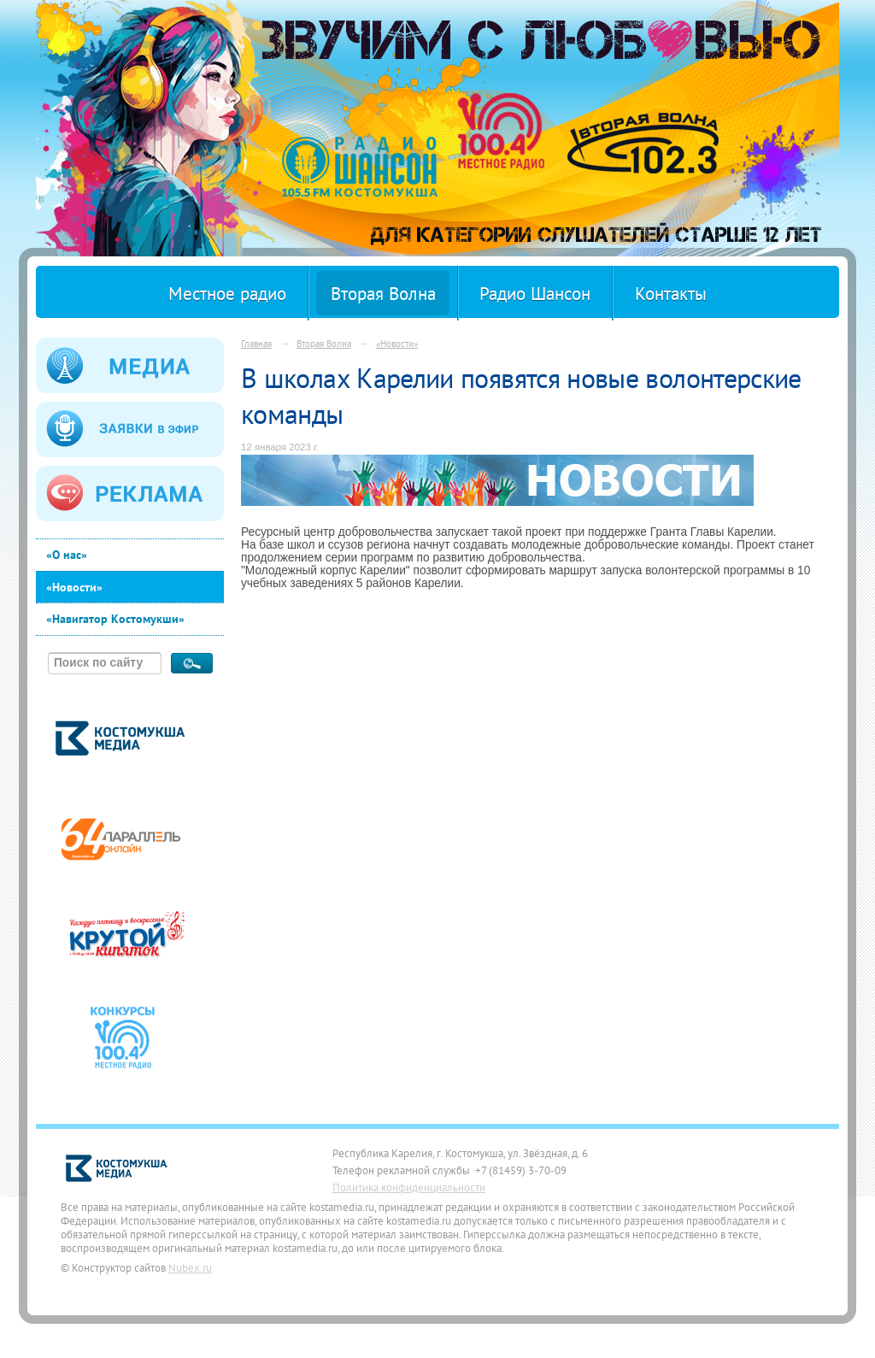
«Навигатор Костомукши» (115, 618)
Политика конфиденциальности (408, 1187)
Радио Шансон (534, 293)
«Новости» (74, 587)
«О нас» (66, 554)
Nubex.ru (190, 1267)
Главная (256, 343)
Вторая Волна (383, 293)
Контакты (671, 293)
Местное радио (227, 293)
